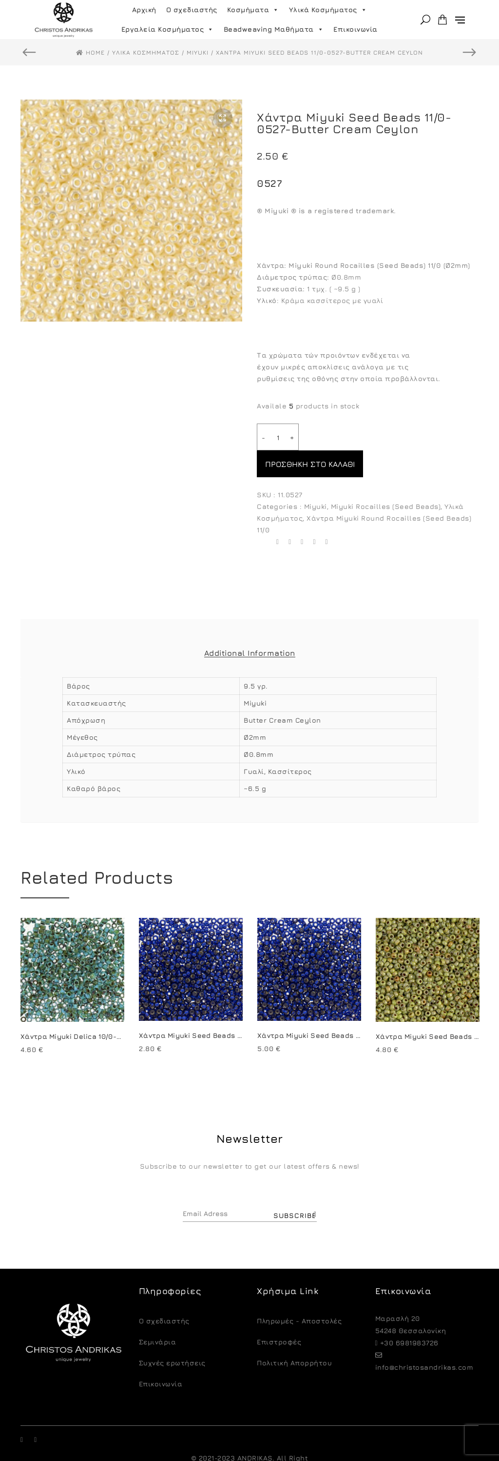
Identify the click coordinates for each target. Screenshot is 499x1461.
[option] (131, 211)
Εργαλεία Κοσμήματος (167, 29)
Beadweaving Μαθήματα (274, 29)
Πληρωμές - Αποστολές (299, 1294)
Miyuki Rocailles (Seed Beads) (386, 479)
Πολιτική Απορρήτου (294, 1336)
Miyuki (315, 479)
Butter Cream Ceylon (282, 693)
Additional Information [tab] (249, 626)
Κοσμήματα (253, 10)
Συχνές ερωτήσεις (172, 1336)
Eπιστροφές (279, 1315)
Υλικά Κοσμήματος (328, 10)
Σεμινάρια (157, 1315)
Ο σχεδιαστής (191, 9)
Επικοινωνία (355, 29)
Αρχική (144, 9)
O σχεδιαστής (164, 1294)
